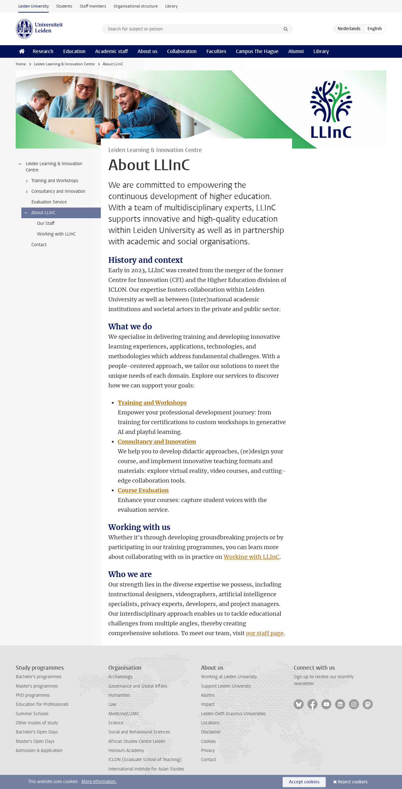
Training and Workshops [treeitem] (51, 181)
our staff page (265, 633)
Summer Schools (32, 714)
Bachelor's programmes (38, 677)
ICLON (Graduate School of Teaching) (145, 760)
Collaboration (182, 51)
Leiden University (33, 6)
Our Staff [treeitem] (46, 223)
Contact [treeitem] (38, 245)
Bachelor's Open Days (37, 732)
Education (74, 51)
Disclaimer (211, 732)
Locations (210, 723)
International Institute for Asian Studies (146, 769)
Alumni (296, 51)
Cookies (208, 741)
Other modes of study (37, 723)
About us (147, 51)
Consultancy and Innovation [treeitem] (54, 191)
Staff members (93, 6)
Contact (208, 760)
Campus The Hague (257, 51)
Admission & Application (39, 751)
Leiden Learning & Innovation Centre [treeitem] (50, 167)
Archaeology (120, 677)
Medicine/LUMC (123, 714)
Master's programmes (37, 686)
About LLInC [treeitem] (39, 213)
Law (112, 704)
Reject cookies (352, 782)
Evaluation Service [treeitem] (49, 202)
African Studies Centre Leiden (136, 741)
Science (115, 723)
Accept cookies (304, 782)
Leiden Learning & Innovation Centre (64, 64)
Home (21, 64)
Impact (208, 704)
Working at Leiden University (229, 677)
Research (43, 51)
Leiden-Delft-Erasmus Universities (233, 714)
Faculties (216, 51)
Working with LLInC (252, 556)
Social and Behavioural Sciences (139, 732)
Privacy (208, 751)
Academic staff (111, 51)
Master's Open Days (35, 741)
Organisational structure (136, 6)
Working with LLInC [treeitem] (56, 234)
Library (171, 6)
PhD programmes (33, 695)
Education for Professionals (42, 704)
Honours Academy (126, 751)
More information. (99, 782)
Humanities (119, 695)
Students (64, 6)
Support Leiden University (226, 686)
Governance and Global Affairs (137, 686)
